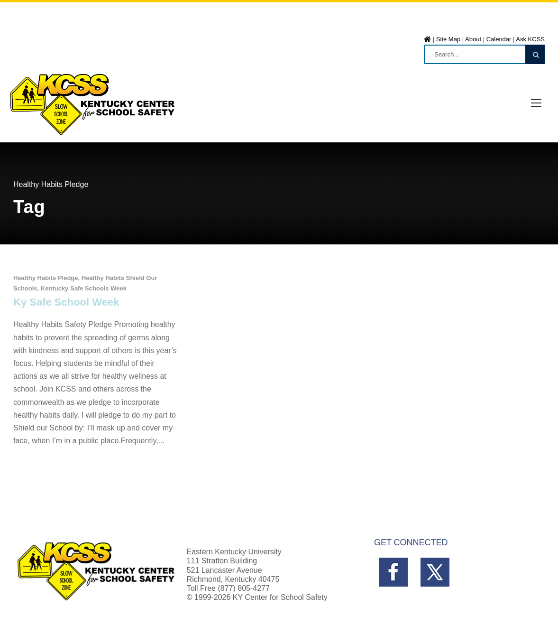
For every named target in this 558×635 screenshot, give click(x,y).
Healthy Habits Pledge (45, 277)
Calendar (499, 39)
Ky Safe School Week (66, 302)
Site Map (448, 39)
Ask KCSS (530, 39)
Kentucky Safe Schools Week (84, 288)
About (473, 39)
